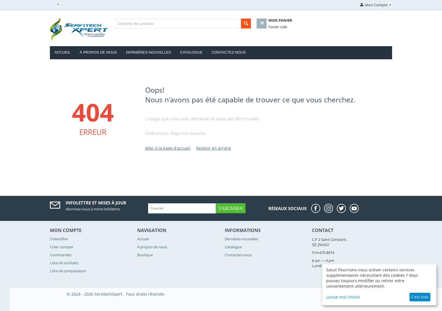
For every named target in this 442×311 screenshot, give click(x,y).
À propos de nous (98, 52)
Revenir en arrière (213, 148)
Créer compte (61, 246)
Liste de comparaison (68, 270)
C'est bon (420, 297)
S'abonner (230, 208)
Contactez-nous (229, 52)
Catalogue (191, 52)
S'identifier (59, 238)
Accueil (62, 52)
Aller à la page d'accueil (167, 148)
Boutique (145, 254)
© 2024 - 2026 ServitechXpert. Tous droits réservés (116, 294)
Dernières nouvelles (148, 52)
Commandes (61, 254)
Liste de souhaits (64, 262)
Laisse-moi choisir (343, 297)
